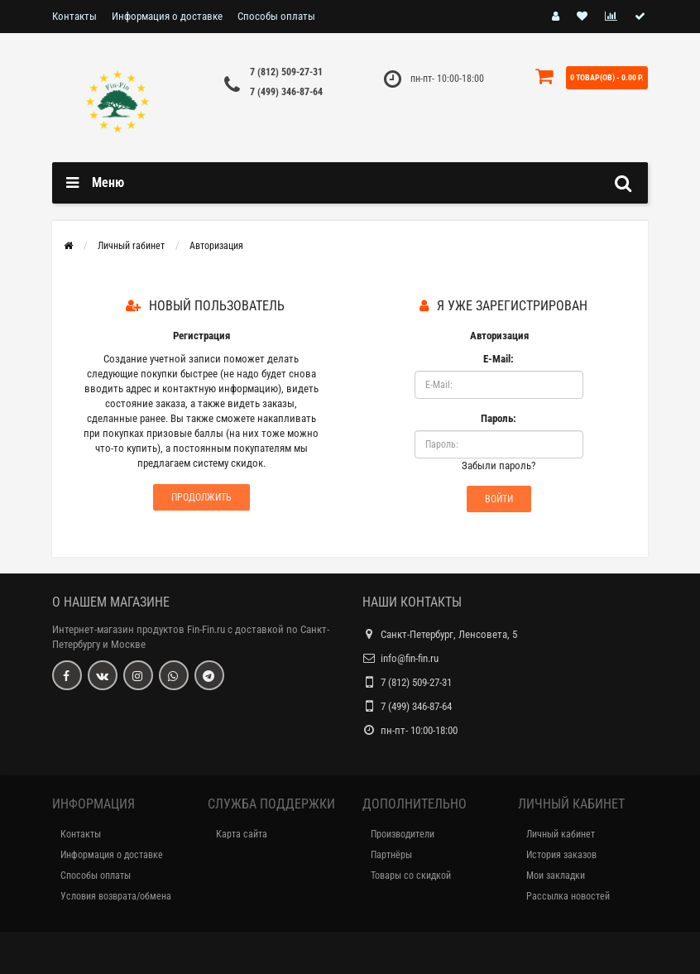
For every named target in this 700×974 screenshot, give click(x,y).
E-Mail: (498, 359)
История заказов (561, 855)
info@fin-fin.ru (410, 658)
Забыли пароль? (498, 465)
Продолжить (201, 497)
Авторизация (216, 246)
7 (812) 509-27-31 (286, 72)
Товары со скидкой (411, 875)
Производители (402, 834)
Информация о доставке (167, 16)
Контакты (74, 16)
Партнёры (391, 855)
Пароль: (498, 418)
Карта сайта (241, 834)
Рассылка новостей (568, 896)
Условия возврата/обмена (115, 896)
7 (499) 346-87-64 (286, 92)
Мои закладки (555, 875)
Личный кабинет (560, 834)
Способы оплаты (276, 16)
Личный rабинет (131, 246)
